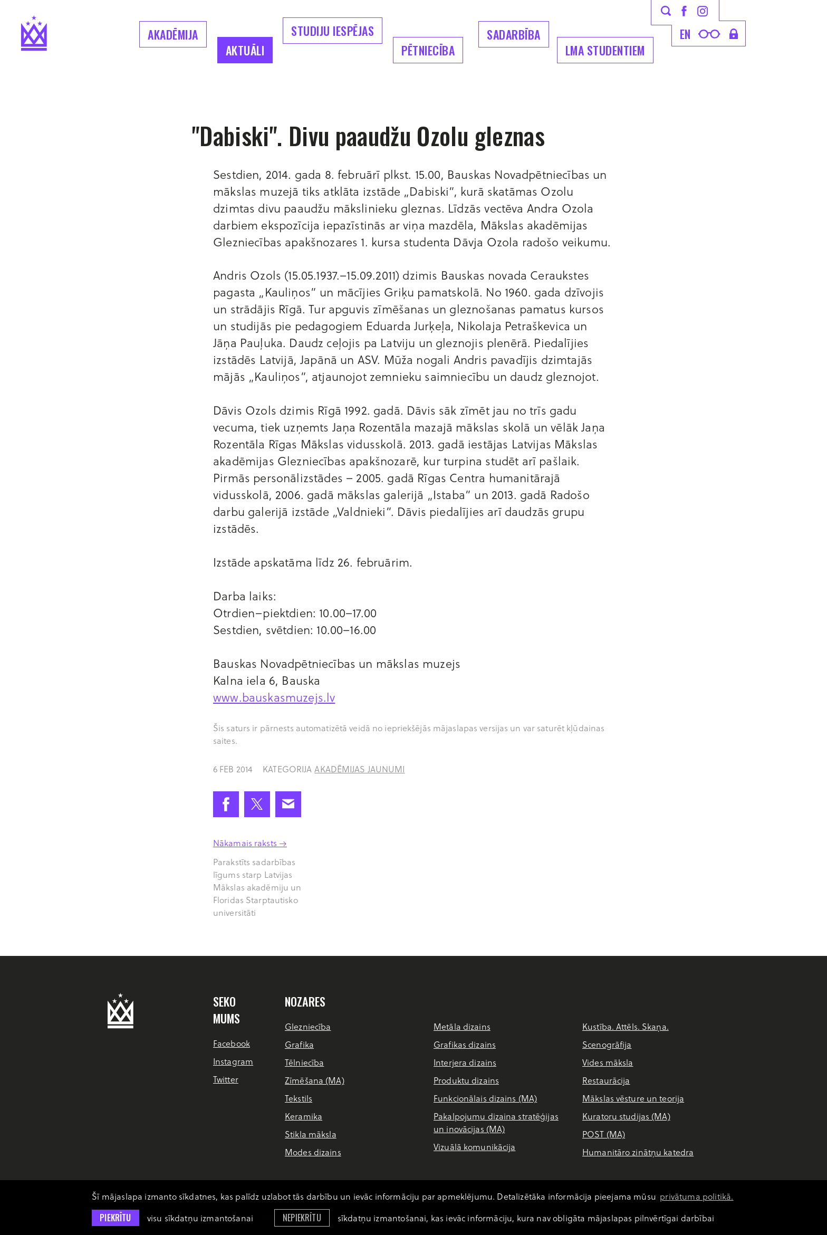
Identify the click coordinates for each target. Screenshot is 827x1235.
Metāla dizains (462, 1026)
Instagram (233, 1061)
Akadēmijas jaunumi (359, 769)
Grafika (299, 1044)
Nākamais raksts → (250, 843)
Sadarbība (514, 34)
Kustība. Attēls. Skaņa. (625, 1026)
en (685, 34)
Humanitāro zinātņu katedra (638, 1152)
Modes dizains (313, 1152)
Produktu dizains (466, 1080)
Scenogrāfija (606, 1044)
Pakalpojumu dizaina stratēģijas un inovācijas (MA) (496, 1122)
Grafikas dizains (465, 1044)
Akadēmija (173, 34)
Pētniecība (428, 50)
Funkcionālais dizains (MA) (485, 1098)
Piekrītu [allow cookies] (115, 1217)
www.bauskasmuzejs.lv (274, 696)
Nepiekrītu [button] (302, 1217)
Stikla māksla (310, 1134)
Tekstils (298, 1098)
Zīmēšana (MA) (314, 1080)
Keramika (303, 1116)
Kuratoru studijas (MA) (626, 1116)
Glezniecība (308, 1026)
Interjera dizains (465, 1062)
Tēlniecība (304, 1062)
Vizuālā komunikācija (474, 1147)
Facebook (231, 1043)
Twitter (225, 1079)
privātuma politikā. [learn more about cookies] (696, 1196)
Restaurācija (606, 1080)
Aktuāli (245, 50)
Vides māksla (607, 1062)
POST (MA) (603, 1134)
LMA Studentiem (605, 50)
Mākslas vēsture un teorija (633, 1098)
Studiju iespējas (332, 30)
